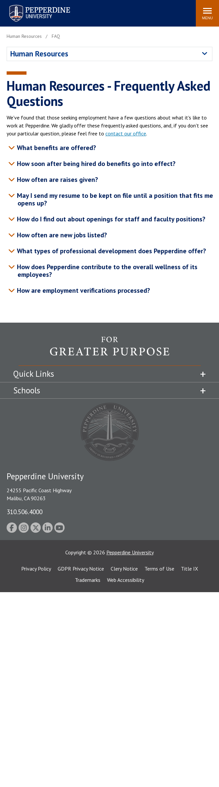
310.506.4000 (24, 512)
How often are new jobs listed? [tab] (62, 235)
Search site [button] (101, 10)
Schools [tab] (26, 390)
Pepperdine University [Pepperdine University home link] (31, 6)
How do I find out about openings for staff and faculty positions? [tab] (111, 219)
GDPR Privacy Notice (81, 568)
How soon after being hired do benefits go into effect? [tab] (96, 163)
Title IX (189, 568)
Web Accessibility (125, 580)
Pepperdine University (130, 552)
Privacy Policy (36, 568)
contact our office (125, 133)
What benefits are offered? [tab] (56, 147)
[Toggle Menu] (207, 13)
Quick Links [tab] (33, 373)
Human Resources (39, 53)
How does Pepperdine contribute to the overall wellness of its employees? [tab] (107, 271)
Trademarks (87, 580)
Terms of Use (159, 568)
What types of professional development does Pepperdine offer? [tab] (111, 251)
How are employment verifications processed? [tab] (83, 290)
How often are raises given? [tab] (57, 179)
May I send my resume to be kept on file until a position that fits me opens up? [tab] (115, 199)
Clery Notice (124, 568)
